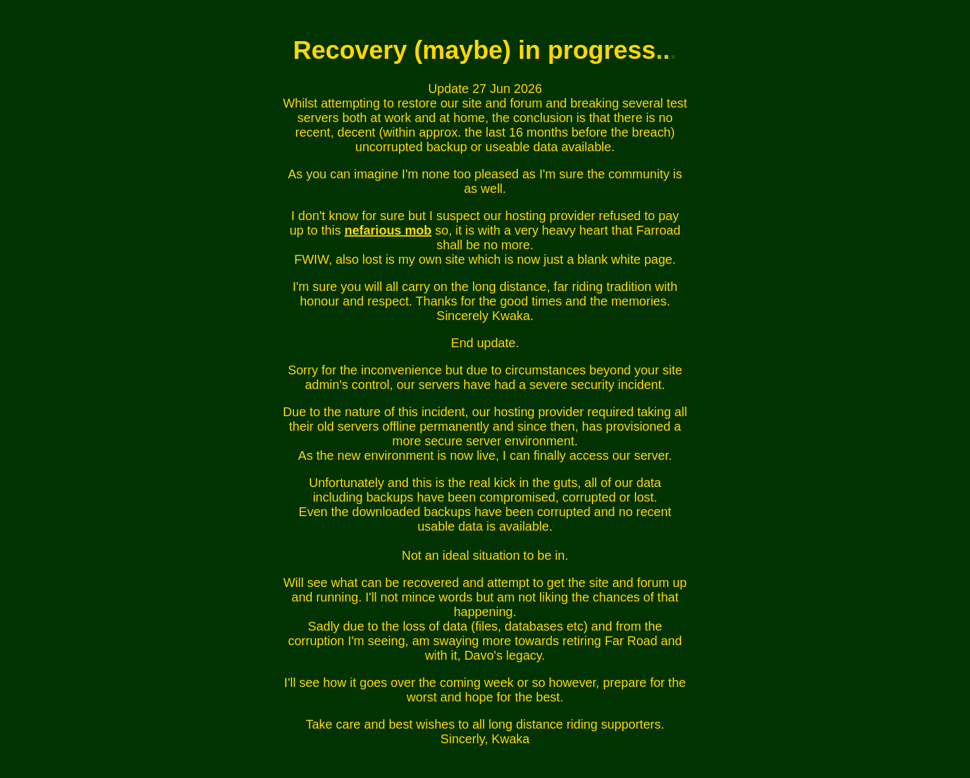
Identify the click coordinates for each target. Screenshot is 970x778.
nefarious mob (388, 230)
